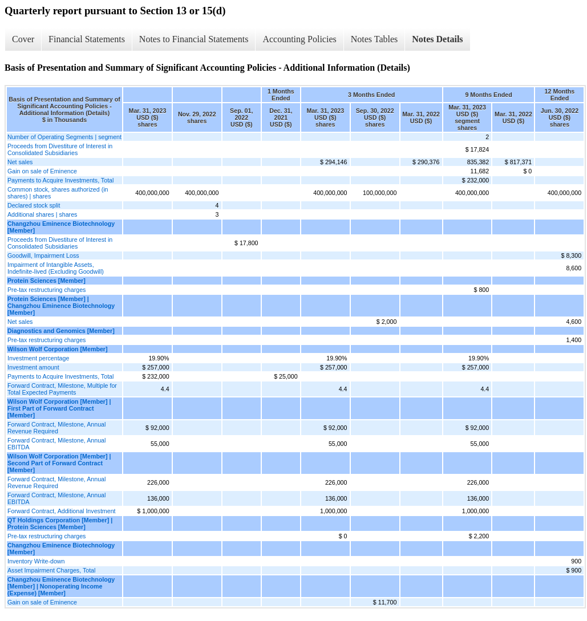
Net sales (20, 162)
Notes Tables (374, 39)
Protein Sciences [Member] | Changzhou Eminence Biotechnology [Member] (61, 305)
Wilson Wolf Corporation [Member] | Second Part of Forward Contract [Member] (59, 463)
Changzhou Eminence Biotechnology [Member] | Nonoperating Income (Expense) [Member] (61, 586)
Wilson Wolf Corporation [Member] (57, 349)
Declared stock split (33, 205)
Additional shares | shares (42, 214)
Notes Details (437, 39)
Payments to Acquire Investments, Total (60, 180)
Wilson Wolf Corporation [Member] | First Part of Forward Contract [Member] (59, 408)
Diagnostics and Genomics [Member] (61, 330)
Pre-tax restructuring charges (46, 289)
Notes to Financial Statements (194, 39)
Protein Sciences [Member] (46, 280)
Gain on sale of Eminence (42, 171)
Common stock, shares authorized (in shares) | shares (57, 193)
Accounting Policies (299, 39)
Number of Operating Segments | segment (64, 136)
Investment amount (33, 367)
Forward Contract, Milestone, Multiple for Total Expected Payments (62, 389)
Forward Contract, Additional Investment (61, 511)
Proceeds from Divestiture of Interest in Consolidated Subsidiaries (59, 149)
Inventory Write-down (36, 561)
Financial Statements (86, 39)
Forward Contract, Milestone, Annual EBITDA (56, 443)
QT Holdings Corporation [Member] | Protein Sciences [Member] (59, 523)
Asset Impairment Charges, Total (51, 570)
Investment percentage (38, 358)
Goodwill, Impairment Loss (43, 255)
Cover (23, 39)
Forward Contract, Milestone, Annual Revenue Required (56, 428)
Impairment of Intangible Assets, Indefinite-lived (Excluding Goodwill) (55, 268)
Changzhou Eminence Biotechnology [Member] (61, 227)
